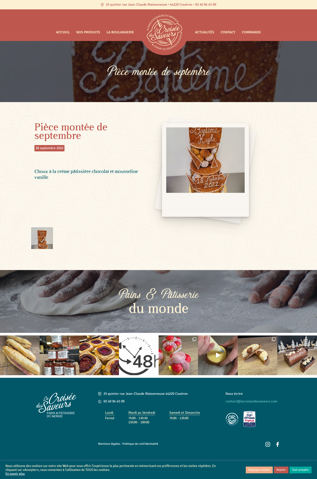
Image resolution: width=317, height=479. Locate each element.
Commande (251, 32)
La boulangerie (120, 32)
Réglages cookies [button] (259, 470)
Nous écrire (234, 394)
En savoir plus (15, 474)
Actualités (204, 32)
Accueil (63, 32)
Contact (228, 32)
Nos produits (88, 32)
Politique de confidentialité (140, 444)
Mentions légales (109, 444)
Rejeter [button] (281, 470)
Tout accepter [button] (300, 470)
